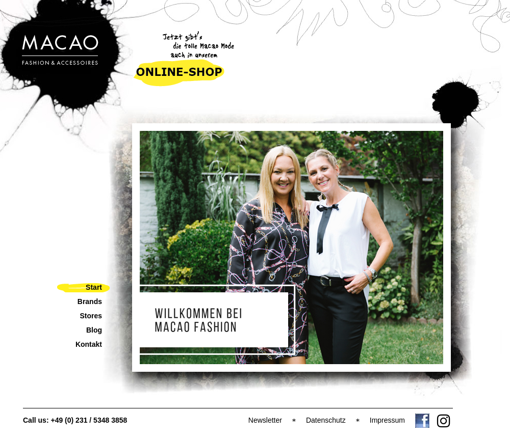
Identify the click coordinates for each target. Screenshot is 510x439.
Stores (91, 316)
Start (94, 287)
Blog (94, 330)
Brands (90, 301)
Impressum (387, 420)
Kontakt (88, 344)
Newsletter (265, 420)
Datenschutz (326, 420)
